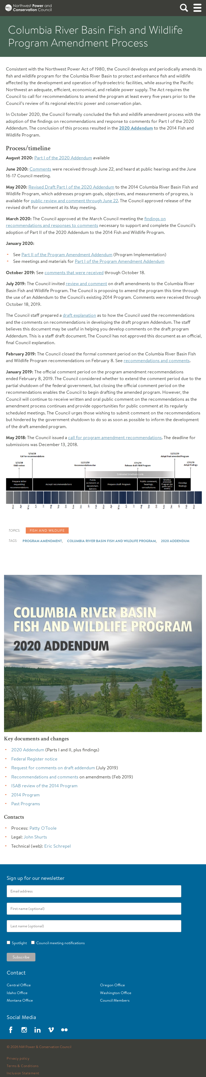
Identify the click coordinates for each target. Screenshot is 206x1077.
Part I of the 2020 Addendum (63, 158)
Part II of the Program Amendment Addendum (66, 254)
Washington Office (115, 992)
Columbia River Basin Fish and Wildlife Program (111, 540)
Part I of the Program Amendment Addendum (119, 261)
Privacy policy (18, 1058)
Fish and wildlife (47, 530)
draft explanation (79, 315)
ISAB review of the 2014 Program (44, 785)
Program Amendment (42, 540)
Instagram (24, 1030)
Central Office (19, 985)
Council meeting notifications (60, 943)
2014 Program (25, 795)
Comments (40, 169)
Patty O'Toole (43, 828)
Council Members (115, 1000)
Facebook (11, 1030)
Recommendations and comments (44, 777)
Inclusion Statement (23, 1073)
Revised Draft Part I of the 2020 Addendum (71, 187)
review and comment (86, 283)
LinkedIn (38, 1030)
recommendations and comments (157, 360)
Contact (16, 972)
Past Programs (25, 803)
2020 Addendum (136, 128)
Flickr (64, 1030)
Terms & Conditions (22, 1066)
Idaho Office (17, 992)
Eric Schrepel (57, 846)
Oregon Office (112, 985)
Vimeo (51, 1030)
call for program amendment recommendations (115, 437)
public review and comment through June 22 (74, 200)
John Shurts (35, 837)
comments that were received (74, 272)
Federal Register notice (34, 759)
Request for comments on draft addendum (53, 767)
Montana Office (20, 1000)
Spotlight (18, 943)
